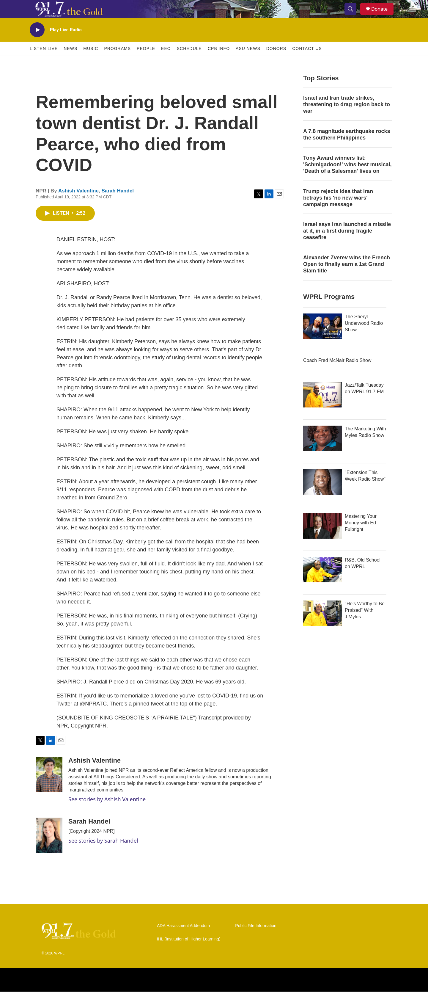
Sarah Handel (117, 204)
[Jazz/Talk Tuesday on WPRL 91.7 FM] (322, 408)
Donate (383, 15)
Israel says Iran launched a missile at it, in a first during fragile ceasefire (347, 244)
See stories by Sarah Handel (103, 853)
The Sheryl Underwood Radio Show (364, 336)
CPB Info (219, 61)
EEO (166, 61)
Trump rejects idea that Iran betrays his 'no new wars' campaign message (338, 211)
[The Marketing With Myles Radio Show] (322, 452)
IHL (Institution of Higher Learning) (188, 952)
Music (90, 61)
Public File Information (255, 939)
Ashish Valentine (78, 204)
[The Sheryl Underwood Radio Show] (322, 339)
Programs (117, 61)
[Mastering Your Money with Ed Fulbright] (322, 539)
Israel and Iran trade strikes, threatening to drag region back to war (346, 117)
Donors (276, 61)
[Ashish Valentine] (49, 788)
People (146, 61)
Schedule (189, 61)
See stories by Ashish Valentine (107, 812)
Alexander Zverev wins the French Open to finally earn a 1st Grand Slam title (346, 277)
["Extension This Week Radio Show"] (322, 495)
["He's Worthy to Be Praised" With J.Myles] (322, 626)
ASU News (248, 61)
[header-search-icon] (353, 16)
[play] (37, 43)
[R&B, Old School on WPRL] (322, 583)
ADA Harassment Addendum (183, 939)
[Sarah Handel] (49, 849)
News (70, 61)
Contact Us (307, 61)
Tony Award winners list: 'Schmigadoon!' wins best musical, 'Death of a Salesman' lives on (347, 177)
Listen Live (44, 61)
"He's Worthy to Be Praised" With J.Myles (365, 623)
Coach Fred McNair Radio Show (337, 373)
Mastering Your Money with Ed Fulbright (361, 536)
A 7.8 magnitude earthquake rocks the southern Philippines (346, 148)
